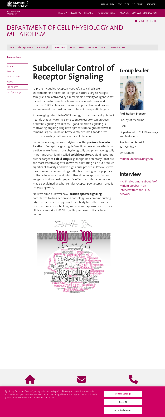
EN (151, 20)
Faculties (123, 4)
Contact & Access (117, 47)
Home (11, 47)
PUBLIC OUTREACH (107, 12)
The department (25, 47)
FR (155, 20)
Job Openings (14, 92)
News (81, 47)
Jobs (103, 47)
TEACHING (75, 12)
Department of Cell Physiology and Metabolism (65, 30)
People (10, 71)
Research (11, 66)
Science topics (43, 47)
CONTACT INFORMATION (144, 12)
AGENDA (124, 12)
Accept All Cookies (122, 410)
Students (138, 4)
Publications (13, 76)
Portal (139, 20)
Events (72, 47)
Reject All (123, 402)
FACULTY (62, 12)
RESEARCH (89, 12)
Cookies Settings (123, 393)
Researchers (59, 47)
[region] (82, 401)
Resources (92, 47)
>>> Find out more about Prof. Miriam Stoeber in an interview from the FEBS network (138, 188)
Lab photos (12, 87)
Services (152, 4)
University (107, 4)
